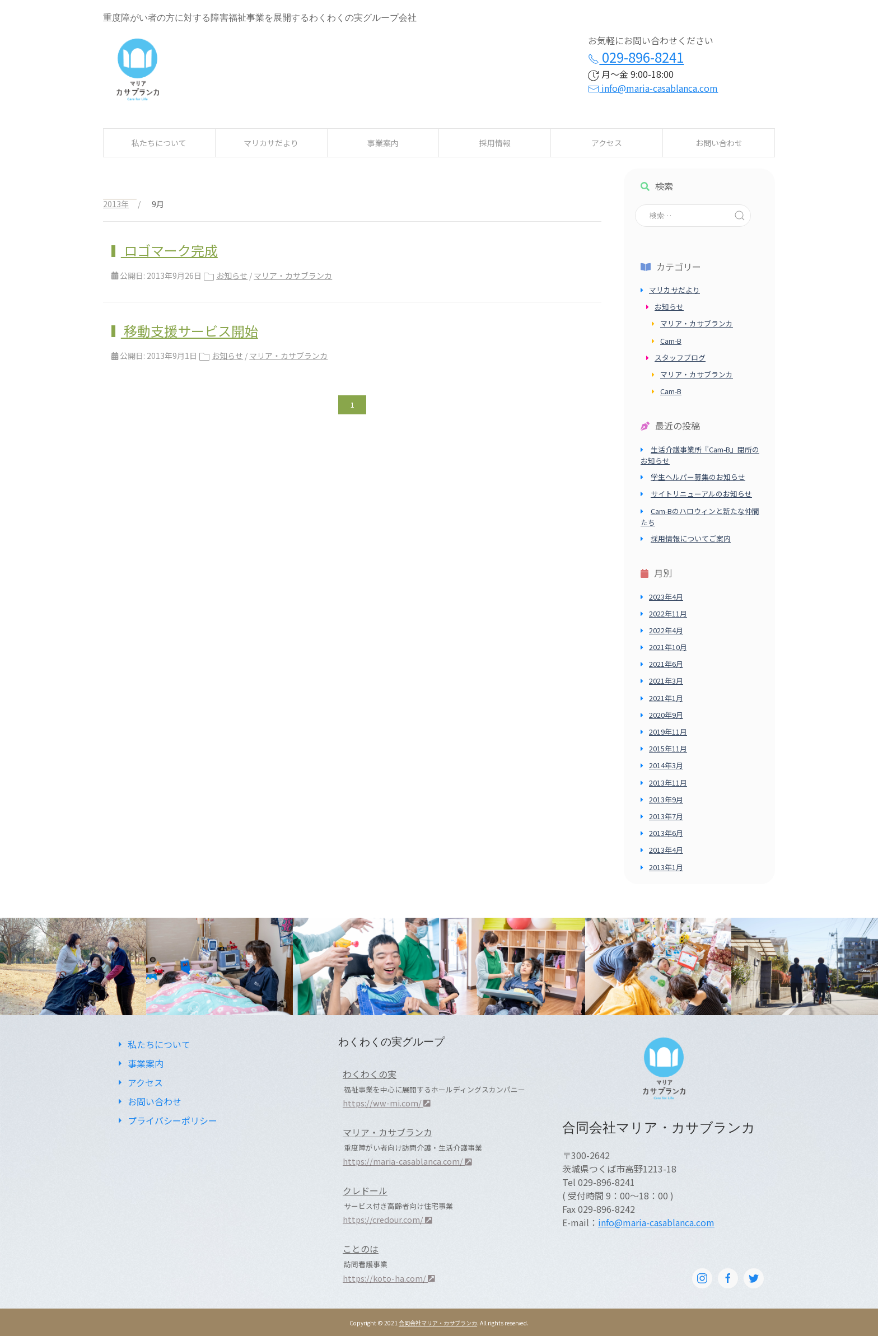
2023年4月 (666, 596)
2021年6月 (666, 663)
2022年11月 (668, 613)
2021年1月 (666, 698)
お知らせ (231, 275)
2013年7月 (666, 816)
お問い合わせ (718, 142)
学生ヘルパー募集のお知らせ (698, 476)
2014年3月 (666, 765)
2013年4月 (666, 849)
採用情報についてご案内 (691, 538)
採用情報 (495, 142)
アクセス (606, 142)
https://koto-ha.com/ (389, 1278)
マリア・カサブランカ (293, 275)
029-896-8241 (636, 57)
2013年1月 (666, 867)
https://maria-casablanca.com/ (407, 1161)
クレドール (365, 1190)
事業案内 (383, 142)
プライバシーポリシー (165, 1120)
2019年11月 (668, 731)
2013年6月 (666, 833)
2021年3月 (666, 680)
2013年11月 (668, 782)
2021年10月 (668, 647)
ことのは (361, 1248)
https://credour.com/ (387, 1219)
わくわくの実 (369, 1074)
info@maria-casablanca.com (653, 88)
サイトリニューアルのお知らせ (701, 493)
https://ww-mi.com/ (387, 1103)
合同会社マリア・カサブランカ (438, 1323)
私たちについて (159, 142)
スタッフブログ (680, 357)
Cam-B (670, 340)
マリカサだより (271, 142)
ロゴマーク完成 (169, 250)
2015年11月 (668, 748)
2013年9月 (666, 799)
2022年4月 (666, 630)
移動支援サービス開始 (189, 330)
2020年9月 (666, 714)
